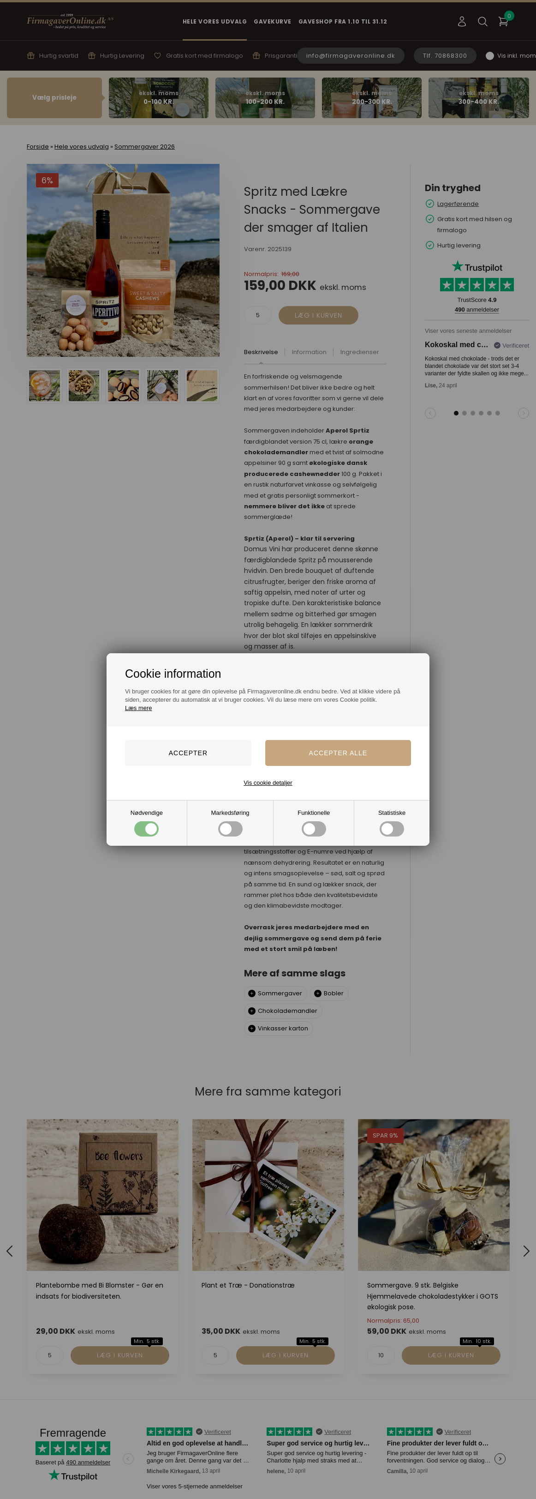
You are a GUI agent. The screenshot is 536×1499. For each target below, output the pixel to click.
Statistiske (391, 823)
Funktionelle (314, 823)
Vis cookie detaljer (268, 782)
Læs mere (138, 707)
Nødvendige (147, 823)
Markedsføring (230, 823)
